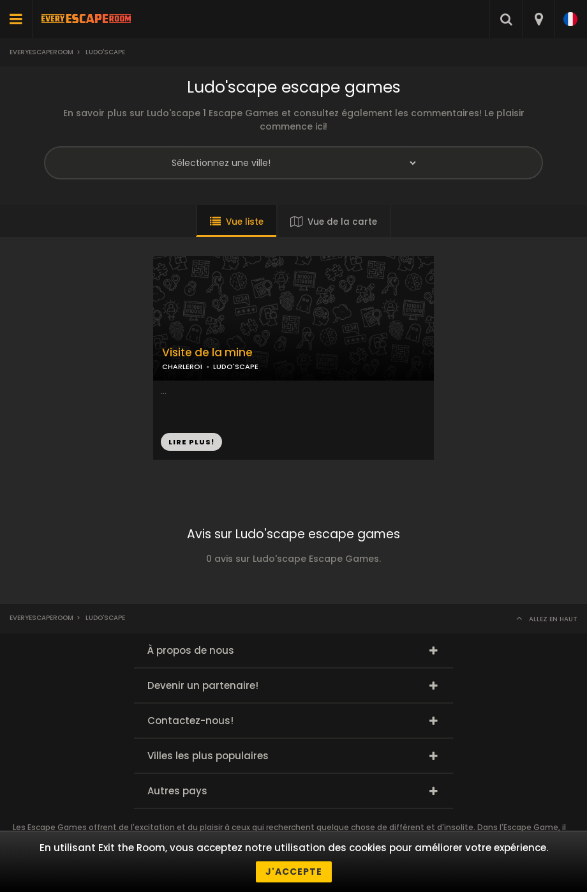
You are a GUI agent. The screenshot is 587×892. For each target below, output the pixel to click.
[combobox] (538, 19)
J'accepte (293, 871)
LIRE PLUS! (191, 442)
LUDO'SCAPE (235, 366)
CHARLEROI (182, 366)
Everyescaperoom (41, 52)
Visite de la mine (207, 352)
